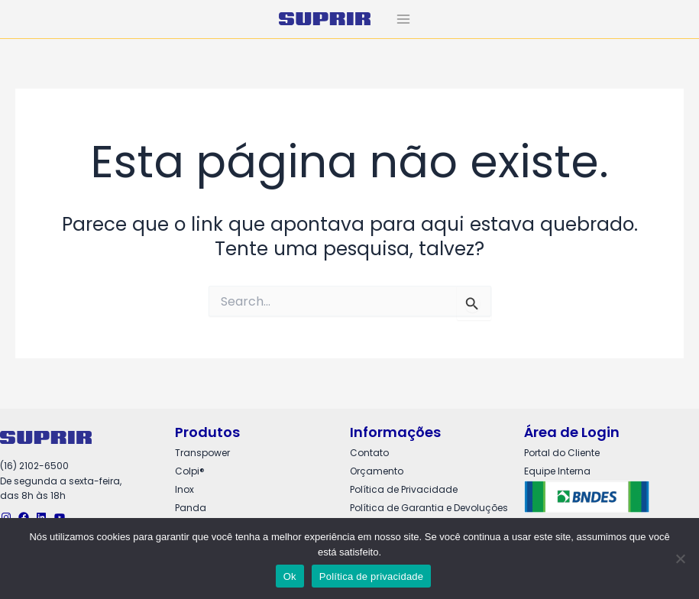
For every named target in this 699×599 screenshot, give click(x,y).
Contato (369, 452)
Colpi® (190, 471)
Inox (184, 489)
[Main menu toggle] (403, 19)
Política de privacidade (371, 576)
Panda (190, 507)
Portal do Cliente (562, 452)
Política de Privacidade (404, 489)
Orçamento (376, 471)
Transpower (202, 452)
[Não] (680, 558)
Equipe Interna (557, 471)
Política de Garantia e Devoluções (429, 507)
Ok (289, 576)
